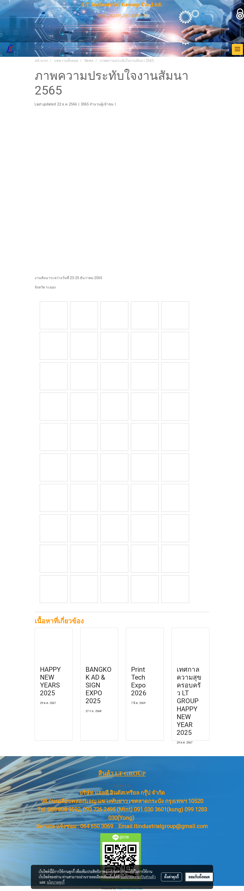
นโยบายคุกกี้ (56, 882)
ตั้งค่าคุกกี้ (171, 877)
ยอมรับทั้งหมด (199, 877)
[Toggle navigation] (237, 49)
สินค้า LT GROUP (122, 773)
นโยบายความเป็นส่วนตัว (138, 877)
